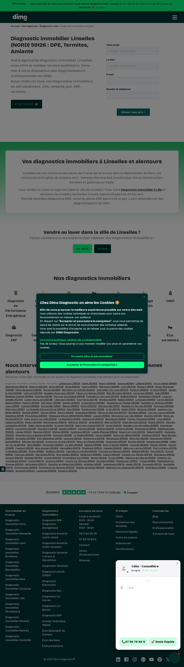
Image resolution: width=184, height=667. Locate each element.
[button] (144, 296)
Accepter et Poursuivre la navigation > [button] (92, 364)
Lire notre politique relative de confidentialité (71, 340)
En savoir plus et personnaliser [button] (92, 356)
